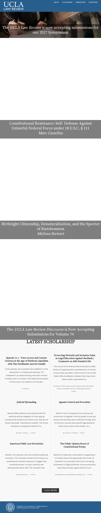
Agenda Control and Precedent (74, 402)
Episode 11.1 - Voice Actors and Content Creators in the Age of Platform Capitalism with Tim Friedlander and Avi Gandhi (26, 361)
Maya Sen (82, 475)
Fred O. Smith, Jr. (23, 433)
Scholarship (67, 2)
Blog (74, 391)
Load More (50, 490)
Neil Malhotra (72, 475)
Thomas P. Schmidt (71, 433)
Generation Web (34, 508)
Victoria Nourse (23, 475)
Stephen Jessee (62, 475)
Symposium (93, 2)
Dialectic (26, 389)
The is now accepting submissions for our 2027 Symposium (50, 30)
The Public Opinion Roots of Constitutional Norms (74, 445)
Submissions (81, 2)
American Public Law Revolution (26, 443)
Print (33, 433)
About (56, 2)
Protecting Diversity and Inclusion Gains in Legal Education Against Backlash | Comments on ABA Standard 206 (74, 358)
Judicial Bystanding (26, 402)
